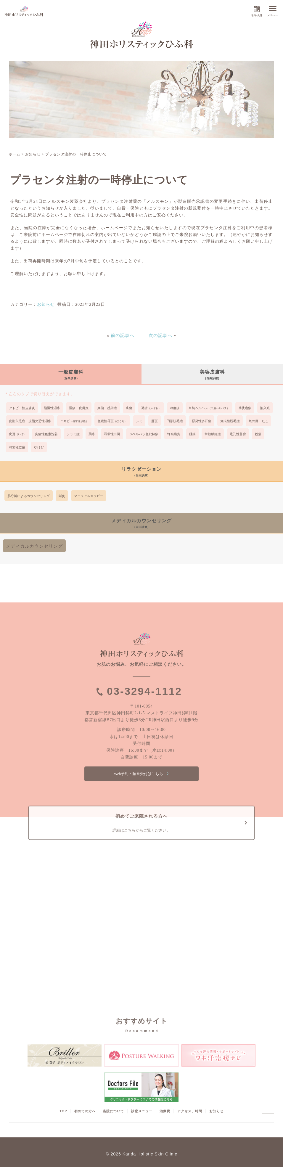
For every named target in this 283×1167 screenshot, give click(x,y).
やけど (39, 447)
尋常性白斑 (112, 434)
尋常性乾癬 (17, 447)
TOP (63, 1111)
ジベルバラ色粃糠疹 (143, 434)
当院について (113, 1111)
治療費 (165, 1111)
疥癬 (129, 408)
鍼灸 (62, 496)
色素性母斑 (112, 421)
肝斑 (154, 421)
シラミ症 (73, 434)
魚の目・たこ (258, 421)
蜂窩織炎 (173, 434)
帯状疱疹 (244, 408)
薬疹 (92, 434)
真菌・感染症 (107, 408)
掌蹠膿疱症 (213, 434)
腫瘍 (192, 434)
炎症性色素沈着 (46, 434)
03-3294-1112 (144, 691)
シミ (139, 421)
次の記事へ (160, 335)
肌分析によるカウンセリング (28, 496)
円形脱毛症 (175, 421)
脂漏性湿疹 (52, 408)
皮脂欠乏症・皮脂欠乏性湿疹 (30, 421)
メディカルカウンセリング (34, 546)
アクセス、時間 (189, 1111)
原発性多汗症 (201, 421)
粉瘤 (258, 434)
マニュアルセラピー (88, 496)
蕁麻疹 (175, 408)
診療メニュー (141, 1111)
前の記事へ (122, 335)
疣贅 (17, 434)
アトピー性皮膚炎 (22, 408)
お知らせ (46, 304)
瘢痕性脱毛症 (230, 421)
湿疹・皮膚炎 (79, 408)
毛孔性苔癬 (238, 434)
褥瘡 (151, 408)
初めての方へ (85, 1111)
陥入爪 (265, 408)
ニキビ (74, 421)
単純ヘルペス (209, 408)
